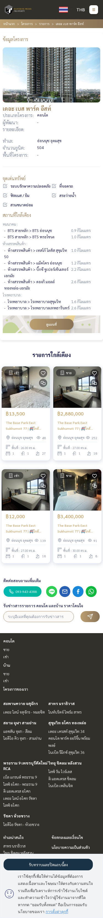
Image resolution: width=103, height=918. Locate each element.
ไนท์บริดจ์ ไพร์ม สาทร (65, 711)
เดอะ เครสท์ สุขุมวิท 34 (66, 731)
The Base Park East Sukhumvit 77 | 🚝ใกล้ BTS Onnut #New (22, 425)
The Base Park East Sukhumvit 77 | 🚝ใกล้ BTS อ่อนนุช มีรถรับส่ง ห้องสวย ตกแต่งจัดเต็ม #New (76, 528)
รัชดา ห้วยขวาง (16, 815)
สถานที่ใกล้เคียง (17, 215)
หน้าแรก (9, 23)
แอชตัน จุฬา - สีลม (17, 731)
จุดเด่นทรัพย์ (14, 178)
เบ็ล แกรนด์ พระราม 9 (20, 776)
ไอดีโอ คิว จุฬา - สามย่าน (22, 738)
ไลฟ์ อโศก (11, 805)
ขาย (6, 649)
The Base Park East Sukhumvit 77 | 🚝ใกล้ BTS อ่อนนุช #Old (73, 425)
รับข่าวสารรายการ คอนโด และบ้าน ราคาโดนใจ (43, 605)
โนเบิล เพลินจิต (60, 785)
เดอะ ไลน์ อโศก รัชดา (20, 798)
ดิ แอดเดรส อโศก (16, 791)
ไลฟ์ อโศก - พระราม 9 (20, 784)
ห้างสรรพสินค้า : (15, 243)
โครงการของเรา (15, 689)
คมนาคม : (10, 224)
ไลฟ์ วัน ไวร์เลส (60, 771)
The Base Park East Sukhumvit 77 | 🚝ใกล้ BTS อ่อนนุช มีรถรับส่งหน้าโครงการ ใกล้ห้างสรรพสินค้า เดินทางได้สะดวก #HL (25, 528)
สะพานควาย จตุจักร (20, 703)
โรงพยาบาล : (12, 294)
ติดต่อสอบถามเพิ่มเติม (22, 580)
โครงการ (27, 23)
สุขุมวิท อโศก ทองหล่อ (67, 722)
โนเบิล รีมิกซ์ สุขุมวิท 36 (66, 752)
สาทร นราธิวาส (61, 703)
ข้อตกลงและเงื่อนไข (67, 837)
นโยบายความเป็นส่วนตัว (71, 847)
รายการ (44, 23)
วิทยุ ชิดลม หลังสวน (65, 762)
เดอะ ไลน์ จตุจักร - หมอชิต (24, 711)
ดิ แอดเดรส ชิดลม (62, 778)
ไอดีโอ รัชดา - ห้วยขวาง (21, 824)
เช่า (6, 656)
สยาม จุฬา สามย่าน (19, 722)
